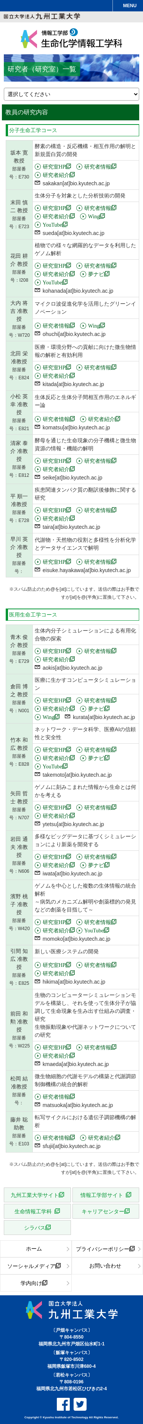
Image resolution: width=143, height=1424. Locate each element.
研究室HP (54, 166)
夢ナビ (96, 273)
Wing (94, 216)
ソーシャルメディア (31, 1265)
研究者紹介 (56, 174)
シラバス (34, 1227)
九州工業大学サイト (35, 1194)
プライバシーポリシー (102, 1248)
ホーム (34, 1249)
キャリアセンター (103, 1211)
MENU (130, 5)
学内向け (31, 1282)
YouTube (52, 224)
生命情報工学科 (34, 1211)
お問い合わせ (105, 1266)
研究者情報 (97, 166)
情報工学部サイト (103, 1194)
